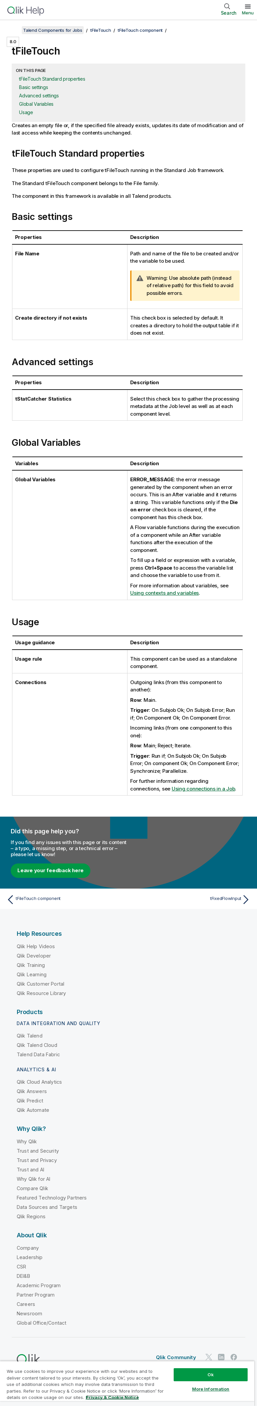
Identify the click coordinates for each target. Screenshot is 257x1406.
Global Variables (36, 104)
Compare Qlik (32, 1188)
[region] (127, 1383)
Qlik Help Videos (36, 946)
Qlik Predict (30, 1100)
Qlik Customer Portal (40, 984)
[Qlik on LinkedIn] (221, 1357)
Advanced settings (39, 95)
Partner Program (36, 1295)
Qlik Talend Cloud (37, 1045)
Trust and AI (30, 1169)
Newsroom (29, 1313)
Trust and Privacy (37, 1160)
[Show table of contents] (13, 30)
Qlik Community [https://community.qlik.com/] (176, 1357)
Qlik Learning (32, 974)
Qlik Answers (32, 1091)
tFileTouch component (140, 30)
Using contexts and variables (164, 593)
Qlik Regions (31, 1216)
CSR (21, 1266)
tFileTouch (100, 30)
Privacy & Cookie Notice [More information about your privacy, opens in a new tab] (112, 1397)
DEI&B (23, 1276)
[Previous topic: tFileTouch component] (65, 899)
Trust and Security (38, 1151)
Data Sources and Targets (47, 1207)
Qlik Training (31, 965)
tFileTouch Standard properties (52, 79)
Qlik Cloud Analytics (39, 1082)
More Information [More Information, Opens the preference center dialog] (211, 1389)
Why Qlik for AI (33, 1179)
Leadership (30, 1257)
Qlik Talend (29, 1036)
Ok (210, 1374)
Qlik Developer (34, 956)
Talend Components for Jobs (52, 30)
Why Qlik (27, 1141)
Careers (26, 1304)
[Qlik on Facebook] (234, 1357)
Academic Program (39, 1285)
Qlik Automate (33, 1110)
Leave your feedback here (50, 870)
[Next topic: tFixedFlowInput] (191, 899)
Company (28, 1248)
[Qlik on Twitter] (209, 1357)
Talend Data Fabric (38, 1054)
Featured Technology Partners (52, 1198)
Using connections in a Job (203, 788)
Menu (248, 12)
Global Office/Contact (41, 1323)
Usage (26, 112)
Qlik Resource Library (41, 993)
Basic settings (33, 87)
